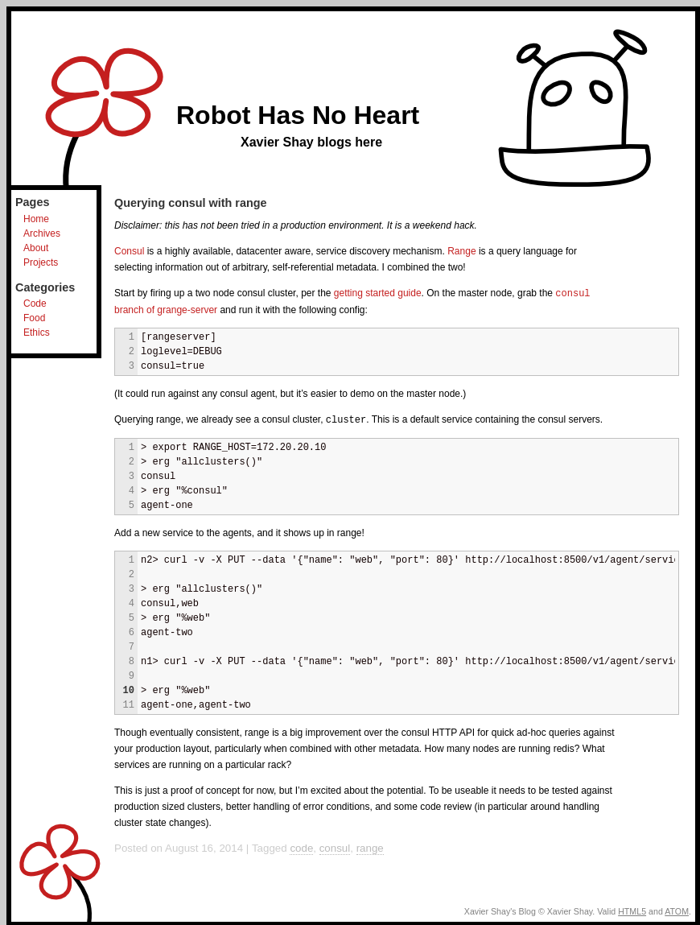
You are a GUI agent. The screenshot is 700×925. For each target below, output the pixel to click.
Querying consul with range (190, 202)
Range (461, 251)
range (370, 846)
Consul (129, 251)
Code (35, 303)
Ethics (36, 332)
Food (34, 318)
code (301, 846)
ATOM (677, 910)
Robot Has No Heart (297, 115)
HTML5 (632, 910)
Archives (41, 233)
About (35, 248)
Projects (40, 262)
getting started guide (378, 293)
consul (335, 846)
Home (36, 219)
